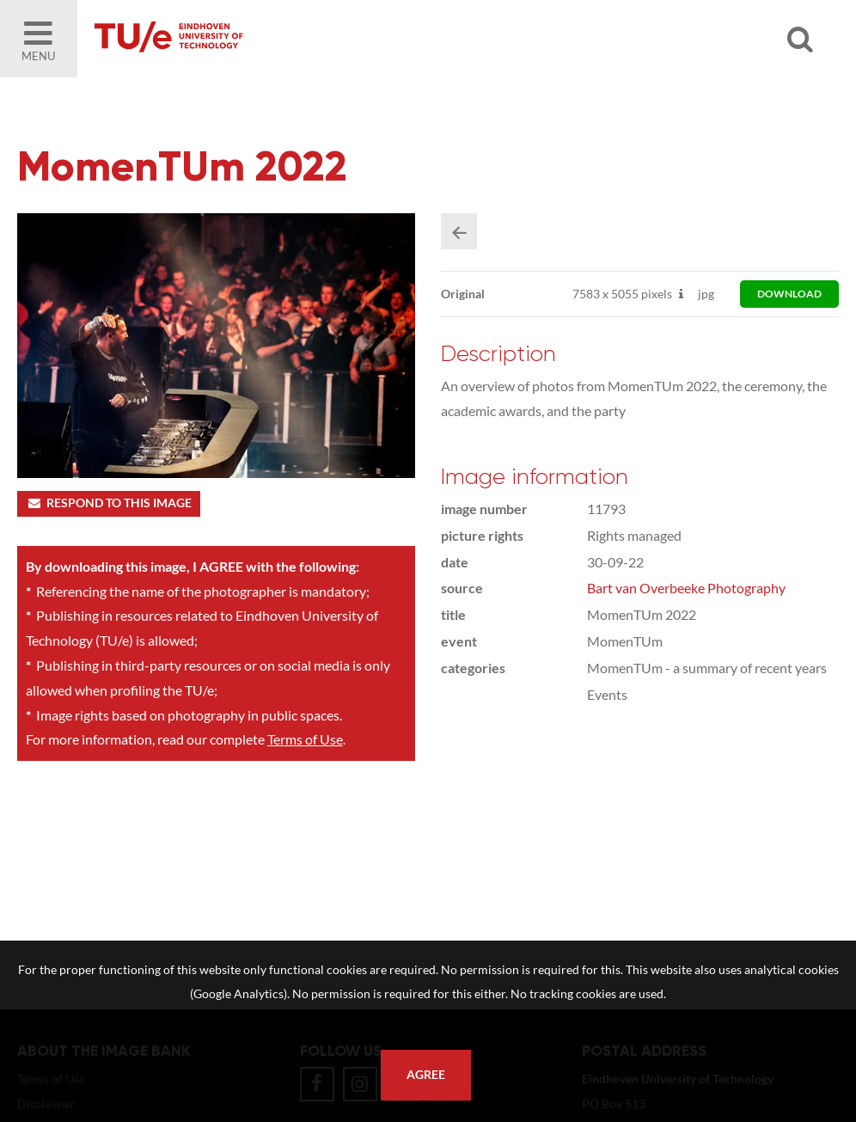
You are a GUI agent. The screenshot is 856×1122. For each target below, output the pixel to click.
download (789, 293)
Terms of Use (305, 739)
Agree (426, 1075)
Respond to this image (109, 503)
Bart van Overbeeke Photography (686, 587)
